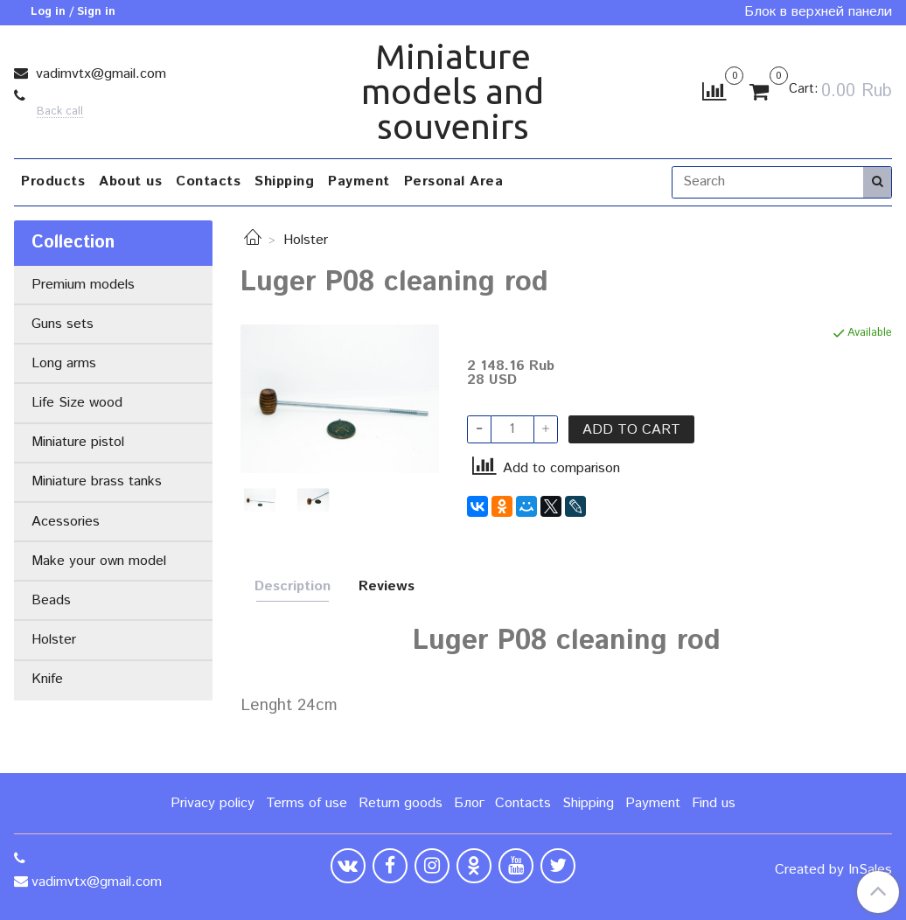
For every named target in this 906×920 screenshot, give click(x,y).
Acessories (65, 522)
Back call (60, 112)
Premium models (83, 285)
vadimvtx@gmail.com (98, 74)
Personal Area (454, 181)
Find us (713, 803)
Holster (305, 240)
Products (53, 181)
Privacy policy (212, 803)
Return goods (401, 803)
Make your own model (98, 561)
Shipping (284, 181)
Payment (359, 181)
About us (130, 181)
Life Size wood (76, 403)
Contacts (208, 181)
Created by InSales (833, 870)
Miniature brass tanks (96, 481)
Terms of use (306, 803)
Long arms (63, 363)
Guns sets (62, 324)
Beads (51, 600)
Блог (469, 803)
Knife (47, 679)
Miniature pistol (77, 442)
